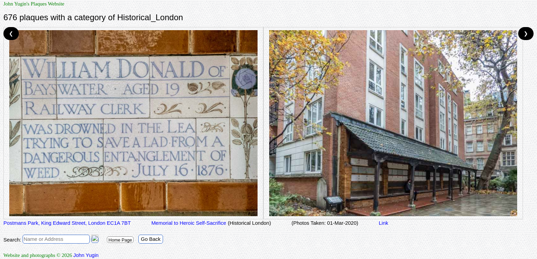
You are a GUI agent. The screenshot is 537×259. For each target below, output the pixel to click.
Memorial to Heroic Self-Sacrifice (188, 223)
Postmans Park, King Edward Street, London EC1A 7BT (67, 223)
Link (383, 223)
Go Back (151, 239)
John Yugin (86, 255)
